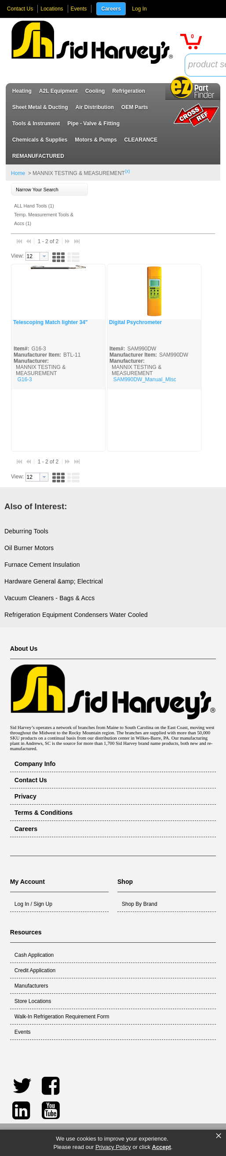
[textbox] (33, 256)
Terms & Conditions (44, 812)
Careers (111, 9)
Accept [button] (161, 1147)
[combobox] (37, 256)
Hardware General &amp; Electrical (53, 581)
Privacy (25, 796)
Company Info (35, 763)
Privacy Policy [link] (113, 1147)
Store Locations (33, 1001)
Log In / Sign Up (33, 904)
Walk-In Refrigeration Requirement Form (62, 1017)
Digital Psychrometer (135, 322)
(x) (127, 171)
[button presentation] (44, 256)
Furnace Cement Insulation (42, 564)
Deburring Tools (26, 531)
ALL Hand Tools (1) (34, 205)
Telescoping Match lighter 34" (50, 322)
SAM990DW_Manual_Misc (144, 379)
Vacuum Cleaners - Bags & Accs (49, 598)
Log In (139, 9)
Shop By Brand (139, 904)
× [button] (218, 1135)
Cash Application (34, 955)
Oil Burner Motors (29, 547)
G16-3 (24, 379)
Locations (51, 9)
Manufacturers (31, 986)
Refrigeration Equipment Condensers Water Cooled (76, 614)
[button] (191, 41)
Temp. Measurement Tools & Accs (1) (43, 219)
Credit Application (35, 970)
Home (18, 173)
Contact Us (20, 9)
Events (79, 9)
